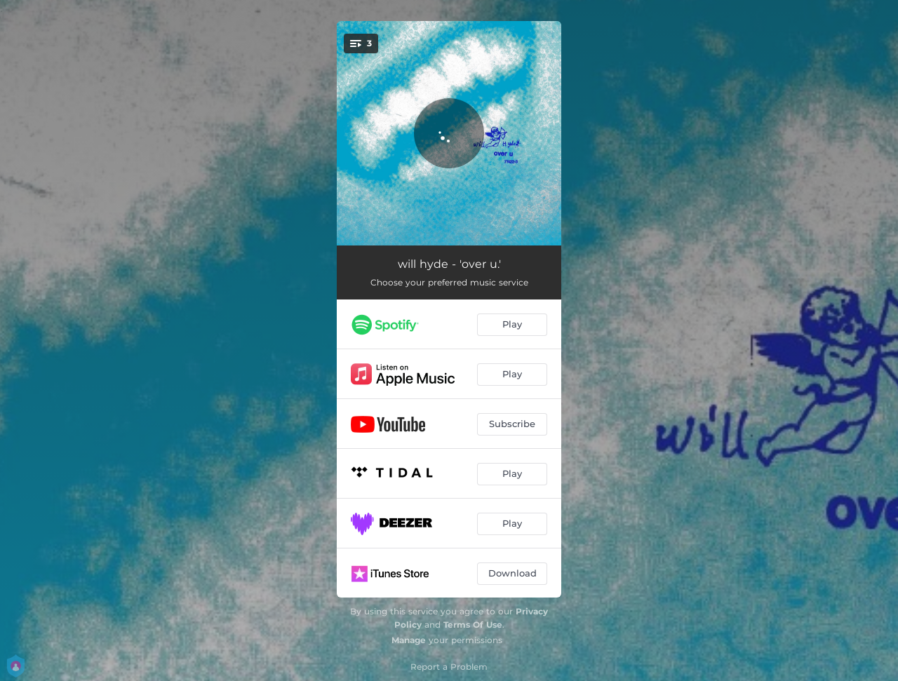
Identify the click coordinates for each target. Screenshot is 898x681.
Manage (408, 640)
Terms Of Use (472, 624)
